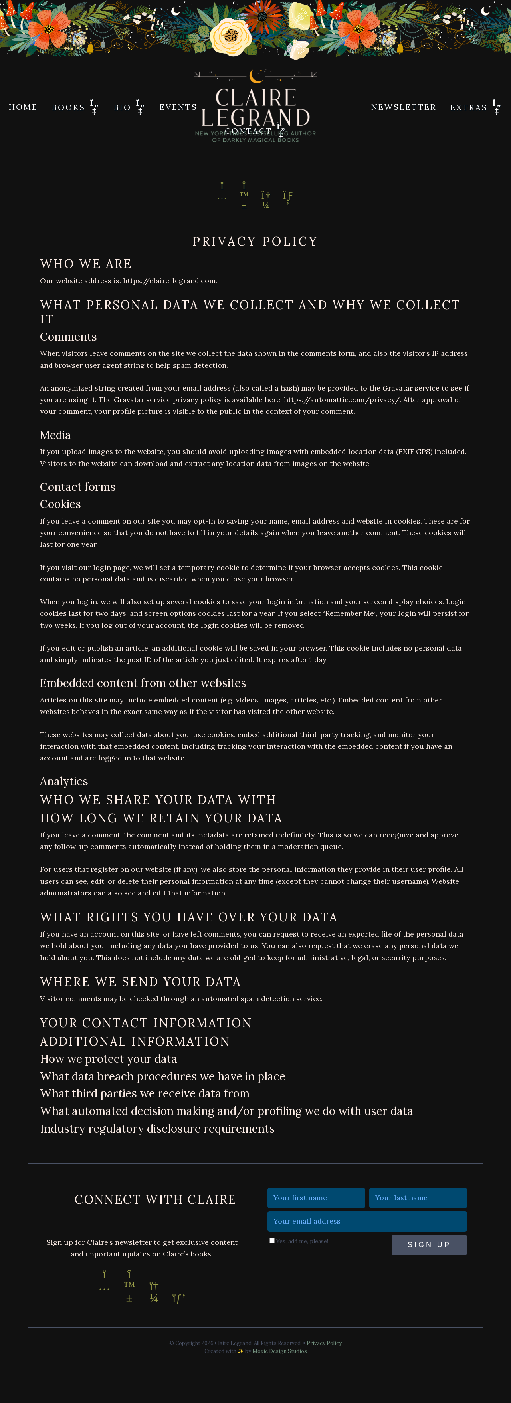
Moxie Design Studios (279, 1351)
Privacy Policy (324, 1343)
